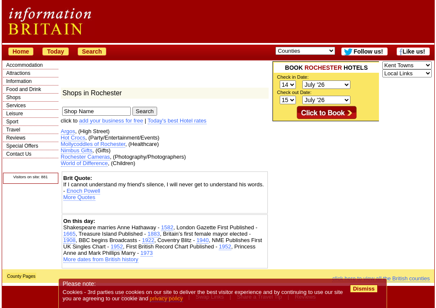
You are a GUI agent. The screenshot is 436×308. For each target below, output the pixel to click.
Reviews (16, 138)
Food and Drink (23, 89)
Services (16, 105)
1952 (117, 246)
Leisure (14, 114)
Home (21, 51)
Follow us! (368, 51)
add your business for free (111, 120)
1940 (202, 240)
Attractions (18, 73)
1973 (147, 253)
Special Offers (22, 146)
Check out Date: (294, 92)
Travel (13, 130)
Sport (12, 122)
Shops (13, 97)
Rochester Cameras (85, 157)
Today (55, 51)
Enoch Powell (83, 191)
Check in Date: (293, 77)
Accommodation (24, 65)
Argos (68, 131)
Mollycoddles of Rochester (93, 144)
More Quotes (79, 197)
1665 (69, 234)
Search (92, 51)
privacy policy (166, 298)
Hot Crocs (73, 137)
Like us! (414, 51)
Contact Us (19, 154)
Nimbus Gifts (76, 150)
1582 (167, 227)
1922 (148, 240)
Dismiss (364, 288)
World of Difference (84, 163)
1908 (69, 240)
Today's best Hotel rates (177, 120)
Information (19, 81)
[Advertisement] (164, 208)
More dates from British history (100, 259)
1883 (154, 234)
